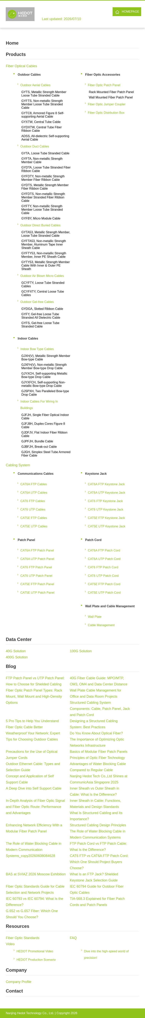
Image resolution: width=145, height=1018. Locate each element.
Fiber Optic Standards (22, 938)
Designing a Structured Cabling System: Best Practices (94, 724)
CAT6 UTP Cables (32, 509)
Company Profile (18, 982)
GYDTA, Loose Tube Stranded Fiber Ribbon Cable (46, 169)
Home (12, 43)
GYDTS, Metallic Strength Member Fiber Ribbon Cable (44, 186)
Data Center (19, 639)
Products (16, 54)
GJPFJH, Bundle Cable (37, 441)
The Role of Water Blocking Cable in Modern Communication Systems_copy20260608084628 (33, 850)
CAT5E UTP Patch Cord (104, 592)
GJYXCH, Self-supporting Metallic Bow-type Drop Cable (44, 375)
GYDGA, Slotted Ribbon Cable (42, 308)
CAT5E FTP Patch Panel (37, 584)
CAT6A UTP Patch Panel (37, 559)
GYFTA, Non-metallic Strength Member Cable (42, 160)
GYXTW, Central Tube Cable (41, 122)
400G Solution (17, 657)
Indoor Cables (28, 338)
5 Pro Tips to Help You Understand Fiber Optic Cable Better (32, 724)
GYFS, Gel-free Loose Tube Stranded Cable (40, 324)
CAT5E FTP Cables (33, 518)
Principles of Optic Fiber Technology (97, 758)
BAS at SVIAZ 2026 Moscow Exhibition (36, 874)
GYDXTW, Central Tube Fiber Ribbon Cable (41, 129)
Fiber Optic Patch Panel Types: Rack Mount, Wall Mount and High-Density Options (34, 696)
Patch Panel (26, 540)
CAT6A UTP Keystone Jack (106, 492)
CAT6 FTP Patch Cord (103, 567)
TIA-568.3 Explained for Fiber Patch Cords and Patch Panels (97, 902)
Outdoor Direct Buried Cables (40, 225)
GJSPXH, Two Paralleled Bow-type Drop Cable (45, 393)
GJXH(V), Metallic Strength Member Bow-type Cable (45, 357)
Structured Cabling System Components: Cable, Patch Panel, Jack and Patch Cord (100, 709)
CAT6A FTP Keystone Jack (106, 484)
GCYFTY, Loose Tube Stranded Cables (42, 284)
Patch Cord (93, 540)
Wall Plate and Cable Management (110, 606)
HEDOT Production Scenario (36, 959)
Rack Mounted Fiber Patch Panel (111, 92)
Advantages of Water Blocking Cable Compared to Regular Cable (98, 767)
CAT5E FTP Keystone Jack (106, 518)
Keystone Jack (96, 473)
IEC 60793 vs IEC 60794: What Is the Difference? (34, 902)
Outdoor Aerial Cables (35, 85)
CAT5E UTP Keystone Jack (106, 526)
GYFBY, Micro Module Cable (40, 218)
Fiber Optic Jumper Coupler (107, 104)
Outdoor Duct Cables (34, 146)
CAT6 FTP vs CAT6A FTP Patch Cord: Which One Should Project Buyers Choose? (99, 862)
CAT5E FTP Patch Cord (104, 584)
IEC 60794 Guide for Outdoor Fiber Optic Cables (97, 889)
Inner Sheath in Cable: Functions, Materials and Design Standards (95, 804)
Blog (11, 666)
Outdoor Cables (29, 74)
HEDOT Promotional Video (34, 951)
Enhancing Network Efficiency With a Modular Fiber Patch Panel (34, 828)
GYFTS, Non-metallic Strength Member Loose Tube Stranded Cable (42, 104)
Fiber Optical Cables (21, 66)
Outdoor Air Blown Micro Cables (42, 275)
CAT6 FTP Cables (32, 501)
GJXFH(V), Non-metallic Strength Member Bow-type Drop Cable (44, 366)
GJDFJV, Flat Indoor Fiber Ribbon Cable (44, 434)
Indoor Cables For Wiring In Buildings (39, 405)
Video (10, 944)
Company (16, 970)
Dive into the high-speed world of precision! (106, 954)
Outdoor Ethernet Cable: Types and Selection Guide (33, 767)
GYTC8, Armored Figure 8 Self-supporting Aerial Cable (42, 114)
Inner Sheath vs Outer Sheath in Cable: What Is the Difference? (94, 791)
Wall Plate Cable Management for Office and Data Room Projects (95, 693)
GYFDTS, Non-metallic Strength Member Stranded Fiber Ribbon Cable (43, 197)
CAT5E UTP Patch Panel (37, 592)
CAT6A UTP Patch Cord (104, 559)
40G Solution (16, 651)
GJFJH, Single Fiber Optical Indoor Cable (45, 416)
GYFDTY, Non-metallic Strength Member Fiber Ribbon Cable (43, 178)
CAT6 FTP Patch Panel (36, 567)
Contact (14, 990)
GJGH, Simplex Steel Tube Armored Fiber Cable (45, 453)
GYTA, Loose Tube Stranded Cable (45, 153)
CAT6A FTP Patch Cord (104, 550)
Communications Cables (36, 473)
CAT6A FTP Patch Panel (37, 550)
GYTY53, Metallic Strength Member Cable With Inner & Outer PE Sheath (45, 265)
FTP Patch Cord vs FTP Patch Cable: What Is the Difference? (98, 847)
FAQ (73, 938)
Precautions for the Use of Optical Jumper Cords (31, 755)
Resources (17, 926)
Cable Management (101, 625)
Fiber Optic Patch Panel (104, 85)
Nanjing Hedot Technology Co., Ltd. (30, 1013)
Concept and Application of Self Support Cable (30, 779)
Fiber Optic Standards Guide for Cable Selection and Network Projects (35, 889)
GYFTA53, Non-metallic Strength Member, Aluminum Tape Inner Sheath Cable (43, 244)
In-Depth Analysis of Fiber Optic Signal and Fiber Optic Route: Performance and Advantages (35, 807)
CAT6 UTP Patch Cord (103, 575)
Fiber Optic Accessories (102, 74)
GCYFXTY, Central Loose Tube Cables (42, 293)
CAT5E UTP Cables (33, 526)
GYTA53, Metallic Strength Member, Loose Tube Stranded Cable (45, 234)
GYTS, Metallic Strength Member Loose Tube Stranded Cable (43, 93)
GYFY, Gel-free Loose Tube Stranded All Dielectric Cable (40, 316)
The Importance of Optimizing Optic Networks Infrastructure (97, 742)
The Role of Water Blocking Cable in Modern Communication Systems (97, 834)
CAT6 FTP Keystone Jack (105, 501)
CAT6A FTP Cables (33, 484)
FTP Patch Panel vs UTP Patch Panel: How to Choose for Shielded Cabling (35, 681)
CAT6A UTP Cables (33, 492)
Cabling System (18, 465)
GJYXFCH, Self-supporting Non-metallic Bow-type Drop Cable (43, 384)
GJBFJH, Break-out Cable (39, 446)
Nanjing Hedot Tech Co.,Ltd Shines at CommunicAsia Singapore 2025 (98, 779)
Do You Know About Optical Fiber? (96, 733)
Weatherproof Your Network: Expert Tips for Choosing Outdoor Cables (33, 736)
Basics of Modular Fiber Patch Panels (98, 752)
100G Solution (81, 651)
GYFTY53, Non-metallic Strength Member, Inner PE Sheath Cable (43, 255)
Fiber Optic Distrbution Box (106, 112)
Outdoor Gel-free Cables (37, 302)
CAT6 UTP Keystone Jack (105, 509)
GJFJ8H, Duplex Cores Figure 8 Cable (43, 425)
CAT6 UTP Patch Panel (36, 575)
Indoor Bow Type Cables (37, 349)
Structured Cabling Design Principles (98, 825)
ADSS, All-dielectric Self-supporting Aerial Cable (45, 137)
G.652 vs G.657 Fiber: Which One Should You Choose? (32, 914)
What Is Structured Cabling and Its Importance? (96, 816)
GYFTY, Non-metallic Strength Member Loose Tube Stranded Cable (42, 210)
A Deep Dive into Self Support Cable (33, 788)
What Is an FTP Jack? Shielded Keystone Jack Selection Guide (94, 877)
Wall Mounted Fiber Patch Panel (111, 97)
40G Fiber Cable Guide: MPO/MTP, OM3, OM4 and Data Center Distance (98, 681)
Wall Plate (94, 616)
